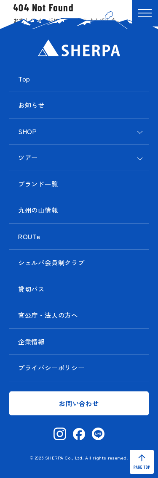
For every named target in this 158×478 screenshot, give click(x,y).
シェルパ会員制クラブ (51, 262)
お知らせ (31, 104)
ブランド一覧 (38, 183)
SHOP (27, 131)
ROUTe (29, 236)
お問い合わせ (79, 403)
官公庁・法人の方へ (48, 315)
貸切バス (31, 288)
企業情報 (31, 341)
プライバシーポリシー (51, 367)
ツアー (28, 157)
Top (24, 78)
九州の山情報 (38, 209)
